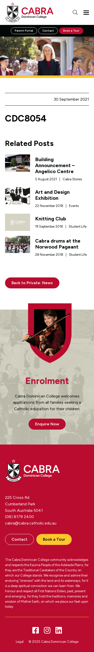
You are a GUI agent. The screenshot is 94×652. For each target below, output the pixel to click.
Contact (48, 30)
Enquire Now (47, 424)
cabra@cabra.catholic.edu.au (30, 523)
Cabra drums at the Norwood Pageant (57, 244)
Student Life (77, 226)
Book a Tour (71, 30)
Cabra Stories (72, 179)
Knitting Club (50, 219)
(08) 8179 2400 (19, 516)
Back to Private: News (32, 282)
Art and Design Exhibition (52, 195)
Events (74, 206)
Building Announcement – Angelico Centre (55, 165)
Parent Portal (24, 30)
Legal (20, 642)
